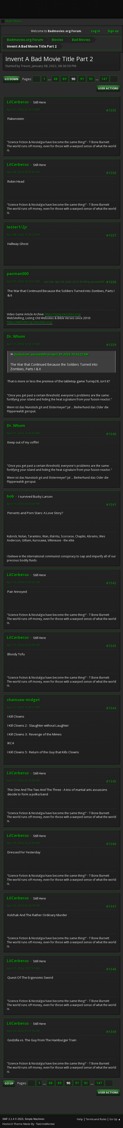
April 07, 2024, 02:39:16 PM (23, 109)
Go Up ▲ (115, 1118)
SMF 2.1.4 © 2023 (12, 1118)
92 (91, 78)
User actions (108, 87)
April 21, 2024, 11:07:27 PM (23, 967)
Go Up (9, 1082)
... (50, 78)
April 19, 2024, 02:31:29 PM (23, 842)
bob (10, 495)
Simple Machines (34, 1118)
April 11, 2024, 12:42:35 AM (23, 432)
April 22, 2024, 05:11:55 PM (23, 1030)
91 (82, 78)
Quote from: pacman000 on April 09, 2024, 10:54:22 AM (51, 354)
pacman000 (18, 273)
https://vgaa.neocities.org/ (63, 313)
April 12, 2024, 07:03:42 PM (23, 581)
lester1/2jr (17, 226)
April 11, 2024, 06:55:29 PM (23, 503)
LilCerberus (18, 101)
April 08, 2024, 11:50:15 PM (23, 234)
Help (80, 1118)
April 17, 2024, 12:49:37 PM (23, 706)
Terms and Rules (96, 1118)
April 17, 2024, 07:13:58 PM (23, 780)
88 (56, 78)
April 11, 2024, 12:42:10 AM (23, 343)
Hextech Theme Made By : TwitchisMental (28, 1123)
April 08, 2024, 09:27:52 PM (23, 171)
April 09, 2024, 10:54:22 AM (23, 280)
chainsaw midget (23, 699)
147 (104, 78)
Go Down (11, 78)
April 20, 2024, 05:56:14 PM (23, 905)
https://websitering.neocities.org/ (30, 321)
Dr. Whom (16, 335)
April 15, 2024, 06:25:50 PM (23, 644)
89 (64, 78)
